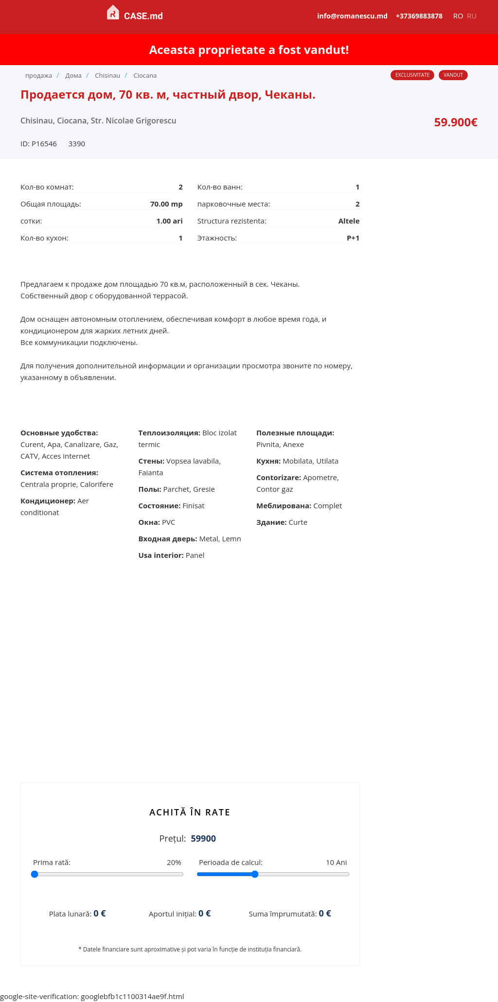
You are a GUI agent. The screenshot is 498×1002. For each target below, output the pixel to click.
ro (458, 15)
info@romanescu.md (352, 15)
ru (472, 15)
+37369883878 (419, 15)
